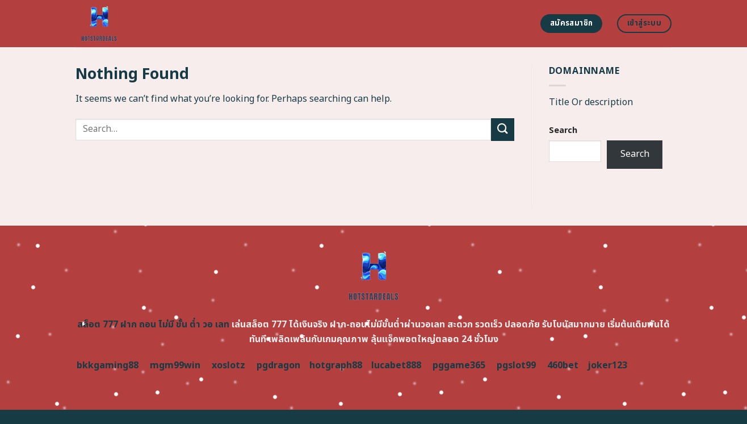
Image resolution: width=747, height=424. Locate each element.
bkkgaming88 (108, 365)
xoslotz (228, 365)
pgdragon (278, 365)
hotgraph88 (335, 365)
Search (563, 130)
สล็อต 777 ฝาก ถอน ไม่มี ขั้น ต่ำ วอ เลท (153, 324)
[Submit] (502, 129)
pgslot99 (516, 365)
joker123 (607, 365)
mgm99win (175, 365)
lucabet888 (396, 365)
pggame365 (459, 365)
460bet (562, 365)
